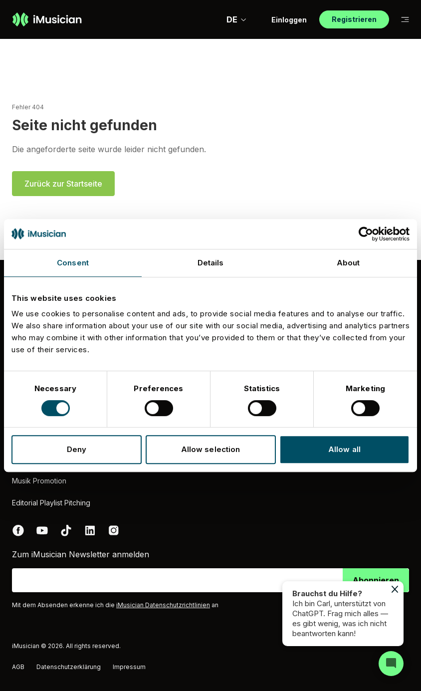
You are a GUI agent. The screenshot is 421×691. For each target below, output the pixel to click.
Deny (76, 449)
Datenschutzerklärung (68, 667)
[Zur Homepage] (47, 19)
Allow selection (210, 449)
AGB (18, 667)
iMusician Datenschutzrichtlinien (163, 605)
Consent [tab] (73, 262)
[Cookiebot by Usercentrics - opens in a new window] (366, 234)
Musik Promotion (39, 480)
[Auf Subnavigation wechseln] (405, 19)
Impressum (129, 667)
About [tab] (348, 262)
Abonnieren (376, 580)
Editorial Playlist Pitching (51, 502)
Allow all (344, 449)
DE (236, 19)
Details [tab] (211, 262)
